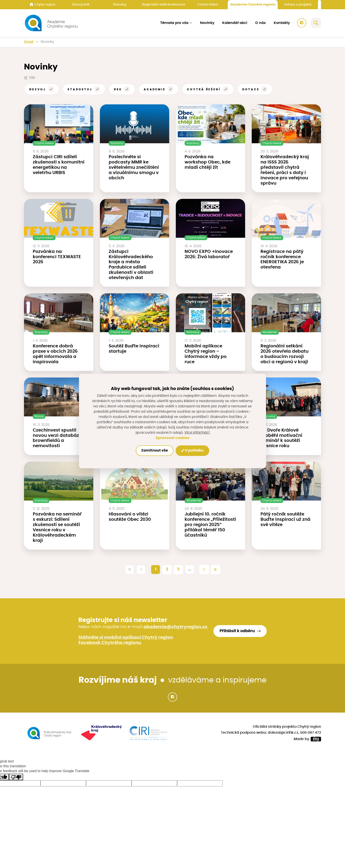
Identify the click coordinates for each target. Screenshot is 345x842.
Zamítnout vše (154, 450)
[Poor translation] (16, 777)
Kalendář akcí (234, 23)
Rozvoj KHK (81, 4)
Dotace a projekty (298, 4)
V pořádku (192, 450)
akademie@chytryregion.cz (175, 627)
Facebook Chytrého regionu (109, 643)
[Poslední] (215, 569)
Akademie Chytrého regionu (252, 4)
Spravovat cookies (172, 438)
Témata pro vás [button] (174, 23)
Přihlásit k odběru (237, 631)
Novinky (207, 23)
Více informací (197, 432)
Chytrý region (42, 4)
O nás (260, 23)
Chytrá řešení (207, 4)
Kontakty (282, 23)
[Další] (204, 569)
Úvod (28, 42)
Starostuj (119, 4)
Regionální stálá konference (163, 4)
